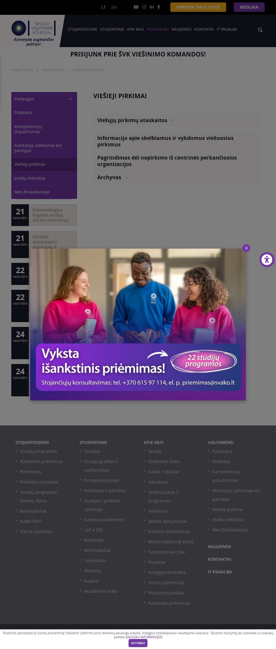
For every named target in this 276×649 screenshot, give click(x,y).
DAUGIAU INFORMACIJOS (144, 637)
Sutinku (138, 643)
